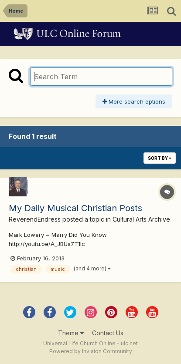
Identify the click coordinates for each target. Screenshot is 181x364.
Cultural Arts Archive (141, 219)
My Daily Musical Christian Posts (75, 208)
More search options (133, 101)
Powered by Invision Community (90, 351)
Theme (71, 333)
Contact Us (107, 333)
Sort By (159, 158)
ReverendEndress (35, 219)
